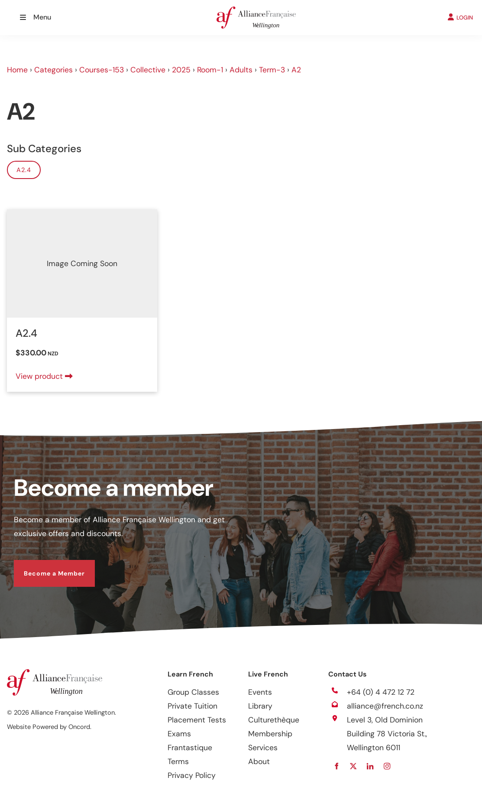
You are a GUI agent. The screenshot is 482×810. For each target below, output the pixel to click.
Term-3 (272, 70)
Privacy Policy (192, 775)
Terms (178, 761)
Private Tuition (192, 706)
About (259, 761)
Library (260, 706)
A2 (296, 70)
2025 (181, 70)
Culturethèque (273, 720)
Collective (147, 70)
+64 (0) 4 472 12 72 (380, 692)
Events (260, 692)
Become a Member (44, 567)
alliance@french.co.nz (385, 706)
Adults (241, 70)
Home (17, 70)
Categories (53, 70)
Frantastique (190, 747)
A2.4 (23, 170)
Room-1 (210, 70)
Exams (179, 733)
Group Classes (193, 692)
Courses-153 (101, 70)
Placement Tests (197, 720)
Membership (270, 733)
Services (263, 747)
